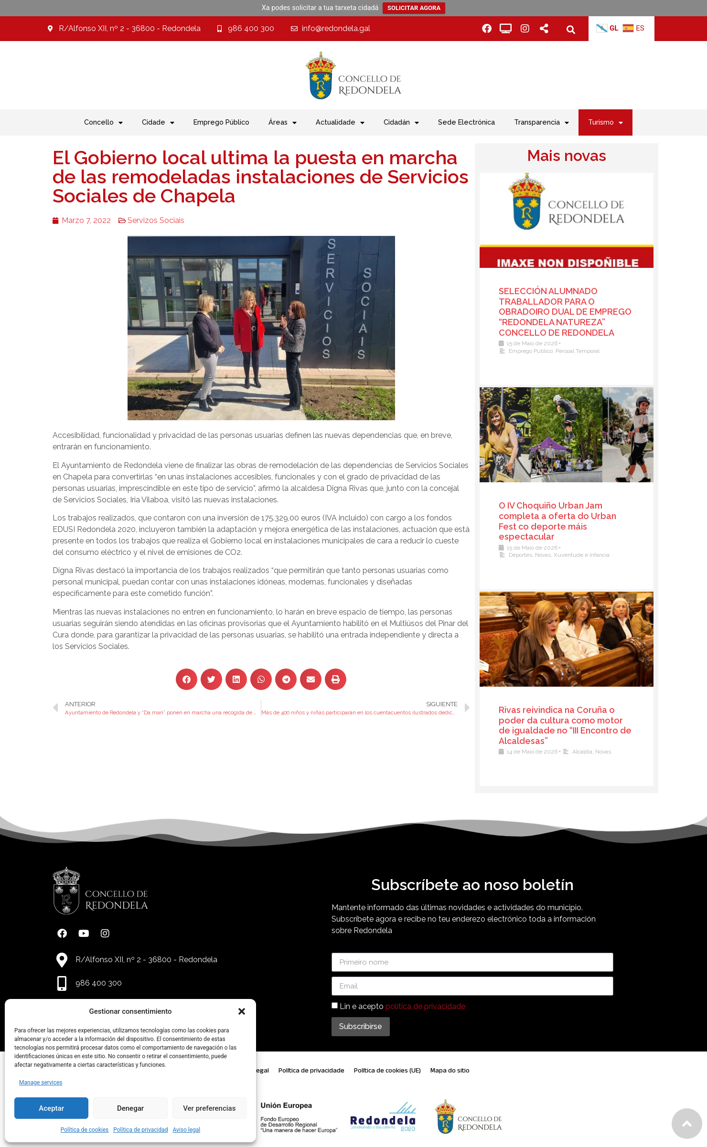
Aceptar (51, 1108)
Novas (554, 555)
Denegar (130, 1108)
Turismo (605, 123)
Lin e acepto (402, 1006)
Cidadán (401, 123)
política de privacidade (425, 1006)
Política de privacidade (311, 1070)
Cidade (158, 123)
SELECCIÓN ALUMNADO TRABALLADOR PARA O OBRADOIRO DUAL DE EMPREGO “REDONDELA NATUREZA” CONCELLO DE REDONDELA (576, 311)
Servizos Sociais (129, 220)
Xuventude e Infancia (593, 555)
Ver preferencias (209, 1108)
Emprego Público (221, 122)
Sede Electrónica (466, 122)
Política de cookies (85, 1129)
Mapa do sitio (450, 1070)
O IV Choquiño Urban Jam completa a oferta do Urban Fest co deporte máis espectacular (569, 521)
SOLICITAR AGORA (413, 7)
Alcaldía (594, 751)
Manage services (41, 1082)
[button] (241, 1011)
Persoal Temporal (589, 351)
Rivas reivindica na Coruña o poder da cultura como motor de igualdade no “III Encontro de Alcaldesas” (576, 725)
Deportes (532, 555)
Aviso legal (186, 1129)
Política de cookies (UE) (387, 1070)
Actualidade (340, 123)
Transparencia (541, 123)
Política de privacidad (140, 1129)
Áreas (282, 123)
